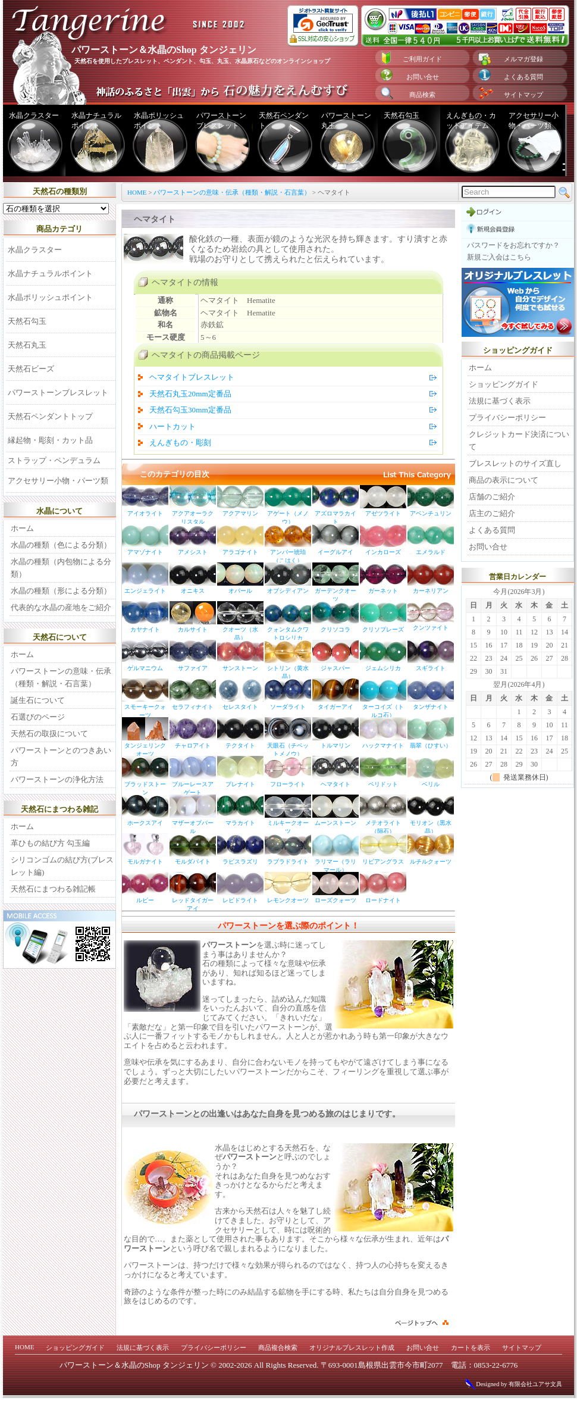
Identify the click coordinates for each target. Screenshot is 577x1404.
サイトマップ (523, 94)
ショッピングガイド (503, 384)
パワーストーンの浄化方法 (57, 779)
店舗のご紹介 (492, 496)
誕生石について (38, 700)
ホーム (22, 528)
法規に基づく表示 (500, 400)
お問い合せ (422, 76)
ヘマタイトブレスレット (191, 377)
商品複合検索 (277, 1347)
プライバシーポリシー (507, 417)
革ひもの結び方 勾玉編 (50, 843)
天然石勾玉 (401, 115)
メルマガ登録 (523, 58)
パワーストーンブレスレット (221, 120)
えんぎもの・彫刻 (180, 442)
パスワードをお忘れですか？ (513, 245)
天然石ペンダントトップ (50, 416)
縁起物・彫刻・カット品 (50, 440)
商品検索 (422, 94)
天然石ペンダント (284, 120)
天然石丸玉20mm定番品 (190, 393)
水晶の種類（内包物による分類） (61, 568)
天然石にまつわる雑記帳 (53, 888)
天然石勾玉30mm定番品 (190, 409)
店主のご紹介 (492, 513)
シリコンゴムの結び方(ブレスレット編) (62, 866)
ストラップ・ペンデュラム (54, 460)
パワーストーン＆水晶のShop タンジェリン (134, 1365)
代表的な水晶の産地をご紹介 (61, 607)
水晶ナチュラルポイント (96, 120)
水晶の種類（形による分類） (61, 590)
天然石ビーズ (31, 368)
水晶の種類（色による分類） (61, 544)
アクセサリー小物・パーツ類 (534, 120)
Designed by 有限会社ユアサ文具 (513, 1384)
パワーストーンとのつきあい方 (61, 756)
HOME (136, 192)
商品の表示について (503, 480)
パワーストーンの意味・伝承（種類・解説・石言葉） (232, 192)
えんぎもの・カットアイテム (471, 120)
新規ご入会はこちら (499, 257)
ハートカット (172, 426)
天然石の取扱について (49, 733)
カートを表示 (470, 1347)
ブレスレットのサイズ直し (515, 463)
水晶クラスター (34, 115)
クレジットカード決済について (519, 440)
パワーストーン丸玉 (346, 120)
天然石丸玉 (27, 344)
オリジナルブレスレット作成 (351, 1347)
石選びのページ (38, 716)
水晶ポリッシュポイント (159, 120)
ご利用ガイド (422, 58)
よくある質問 (523, 76)
